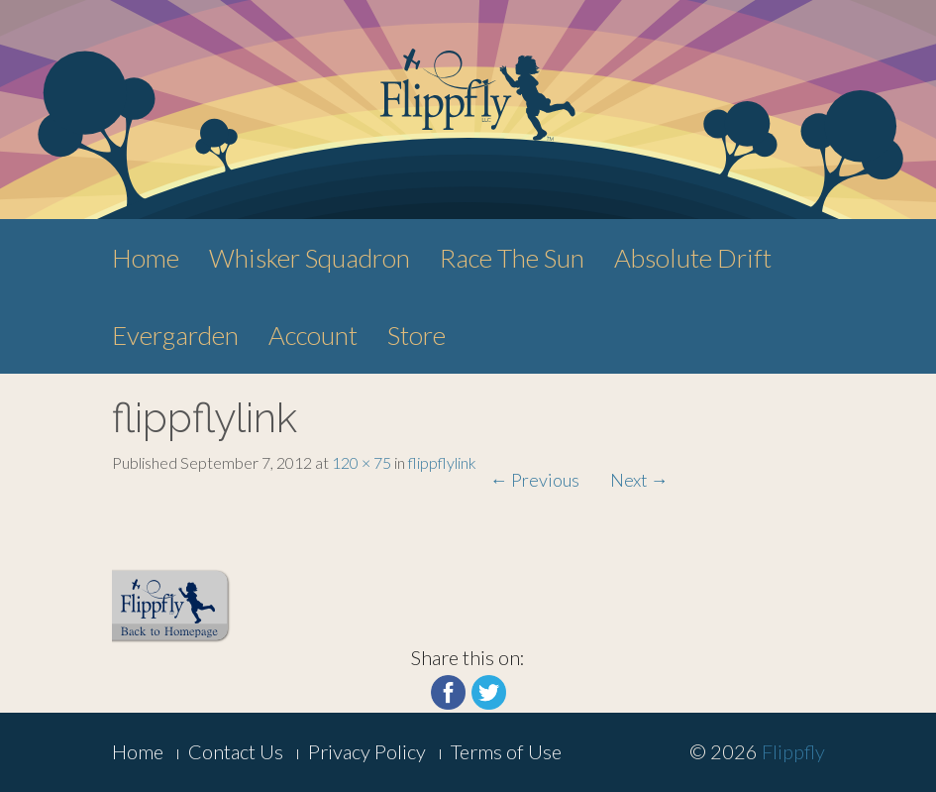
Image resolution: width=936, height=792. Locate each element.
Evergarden (175, 335)
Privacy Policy (367, 751)
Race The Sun (512, 258)
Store (416, 335)
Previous (534, 480)
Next (639, 480)
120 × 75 (361, 462)
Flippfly (793, 751)
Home (145, 258)
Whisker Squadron (309, 258)
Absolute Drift (693, 258)
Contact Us (235, 751)
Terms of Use (506, 751)
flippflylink (442, 462)
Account (313, 335)
